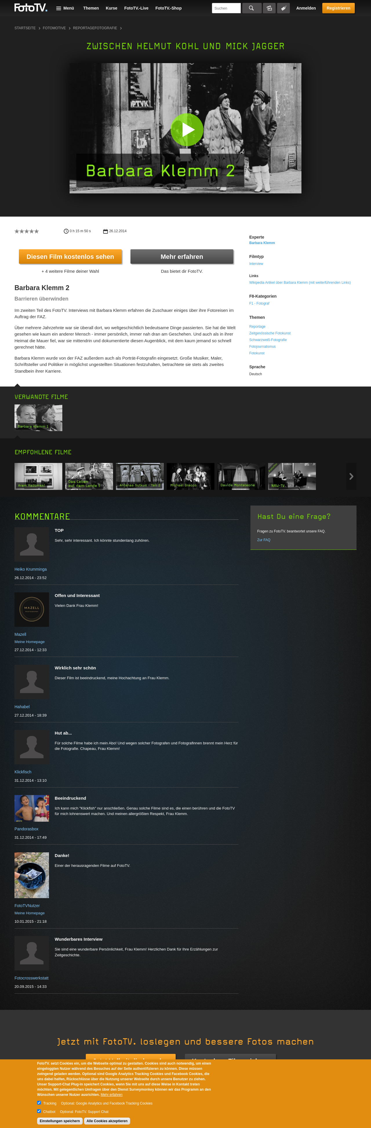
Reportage (257, 327)
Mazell (20, 634)
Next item (351, 476)
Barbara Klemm (262, 243)
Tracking (50, 1103)
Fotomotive (54, 28)
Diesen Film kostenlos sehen (70, 256)
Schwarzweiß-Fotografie (268, 340)
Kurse (111, 8)
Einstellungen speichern (60, 1121)
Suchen (252, 8)
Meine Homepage (29, 642)
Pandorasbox (26, 829)
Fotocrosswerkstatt (31, 978)
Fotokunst (257, 353)
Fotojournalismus (262, 347)
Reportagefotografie (95, 28)
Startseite (25, 28)
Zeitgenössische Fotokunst (270, 333)
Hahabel (22, 706)
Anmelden (306, 8)
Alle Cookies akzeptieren (107, 1121)
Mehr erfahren (182, 256)
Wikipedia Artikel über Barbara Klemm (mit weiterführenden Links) (300, 283)
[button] (187, 129)
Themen (91, 8)
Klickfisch (22, 772)
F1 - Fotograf (259, 303)
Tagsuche (283, 8)
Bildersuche (269, 8)
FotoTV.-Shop (168, 8)
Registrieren (338, 8)
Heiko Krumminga (30, 569)
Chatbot (49, 1112)
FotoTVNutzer (27, 905)
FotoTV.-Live (136, 8)
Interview (256, 264)
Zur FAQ (263, 540)
